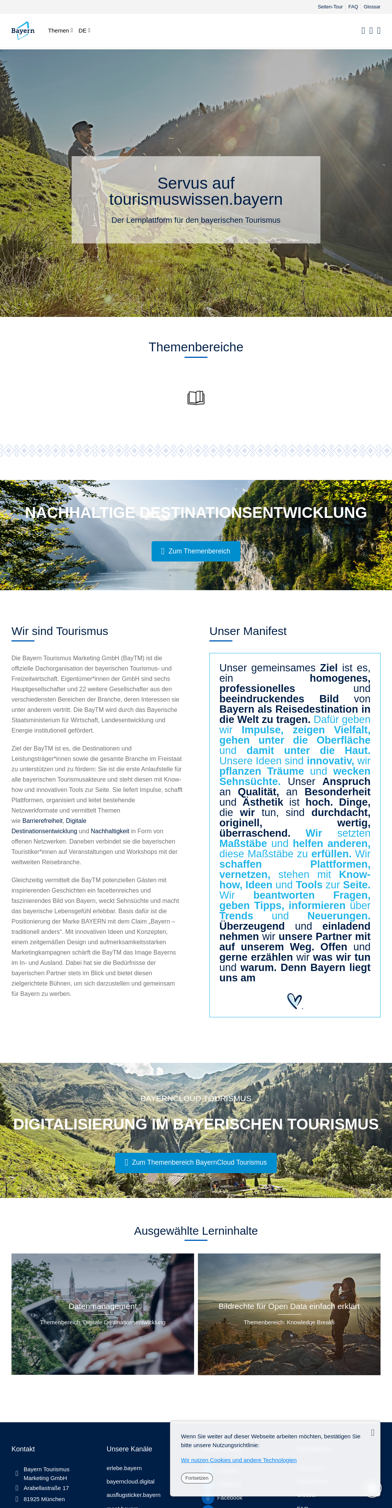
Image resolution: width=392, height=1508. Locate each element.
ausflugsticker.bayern (134, 1495)
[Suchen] (363, 31)
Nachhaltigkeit (110, 831)
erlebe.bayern (124, 1468)
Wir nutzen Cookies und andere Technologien (239, 1460)
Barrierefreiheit (42, 821)
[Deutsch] (84, 31)
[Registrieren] (379, 31)
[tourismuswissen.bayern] (22, 30)
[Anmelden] (371, 31)
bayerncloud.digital (131, 1481)
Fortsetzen (196, 1478)
